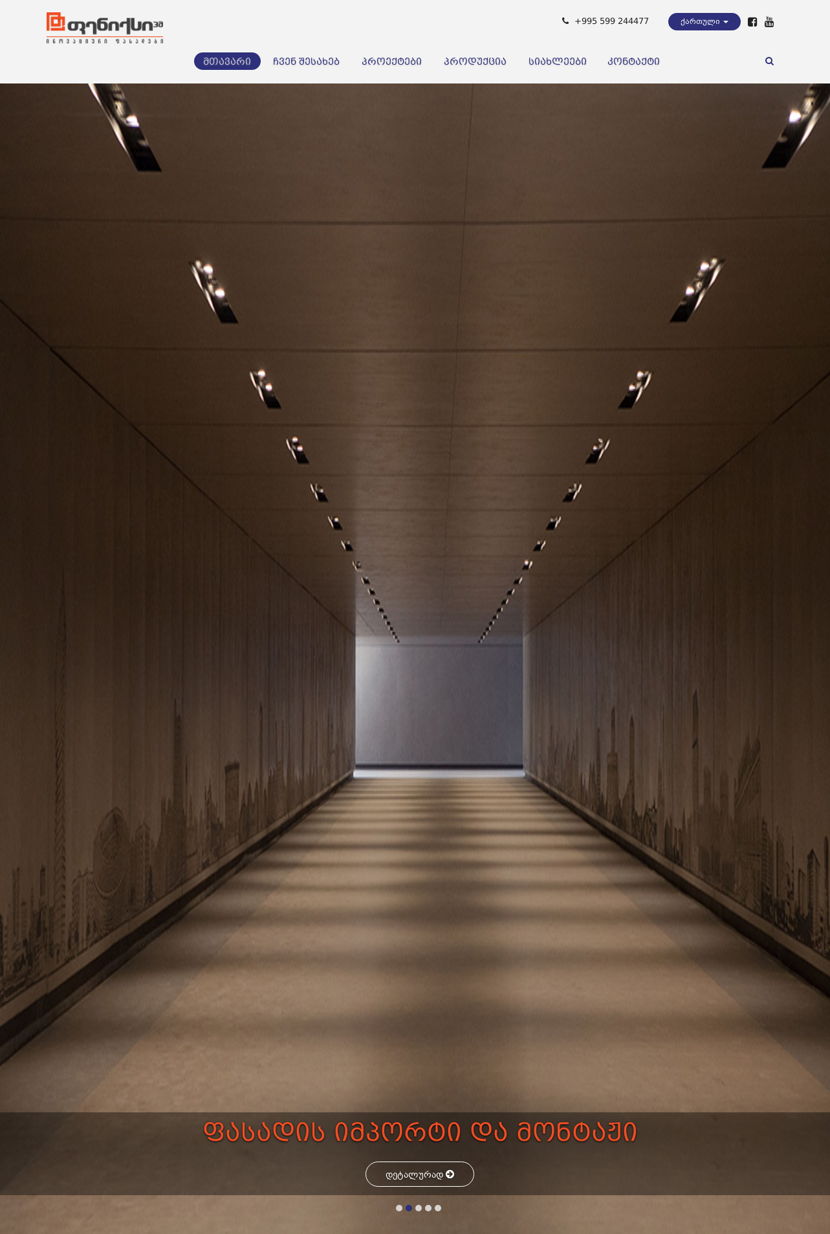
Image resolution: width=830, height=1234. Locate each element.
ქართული (704, 21)
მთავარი (227, 61)
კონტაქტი (633, 61)
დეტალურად (420, 1174)
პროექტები (392, 61)
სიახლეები (558, 61)
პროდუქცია (475, 61)
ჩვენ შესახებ (306, 61)
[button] (399, 1208)
